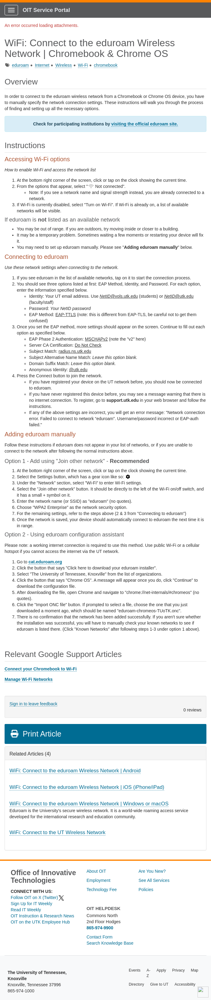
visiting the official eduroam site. (144, 123)
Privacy (178, 970)
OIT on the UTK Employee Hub (40, 922)
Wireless (63, 65)
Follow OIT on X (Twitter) (38, 897)
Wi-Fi (83, 65)
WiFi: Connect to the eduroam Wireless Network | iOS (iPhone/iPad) (86, 787)
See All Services (154, 880)
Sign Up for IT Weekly (31, 903)
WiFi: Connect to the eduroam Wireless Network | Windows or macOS (88, 804)
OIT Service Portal (46, 10)
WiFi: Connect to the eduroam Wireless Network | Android (75, 771)
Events (134, 970)
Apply (161, 970)
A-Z (148, 973)
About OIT (96, 871)
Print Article (35, 733)
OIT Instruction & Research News (42, 915)
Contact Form (100, 937)
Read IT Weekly (26, 909)
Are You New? (152, 871)
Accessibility (185, 984)
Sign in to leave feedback (33, 703)
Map (194, 970)
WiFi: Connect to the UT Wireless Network (57, 832)
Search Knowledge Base (110, 943)
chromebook (105, 65)
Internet (42, 65)
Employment (98, 880)
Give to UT (159, 984)
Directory (136, 984)
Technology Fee (102, 889)
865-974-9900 (100, 927)
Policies (146, 889)
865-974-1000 (21, 990)
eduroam (20, 65)
